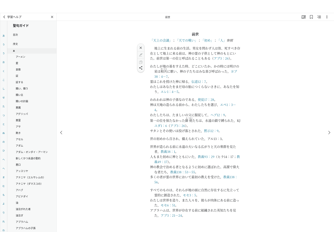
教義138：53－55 (182, 172)
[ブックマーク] (311, 17)
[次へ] (329, 119)
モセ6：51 (168, 205)
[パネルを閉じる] (52, 17)
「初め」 (207, 40)
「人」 (221, 40)
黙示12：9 (211, 130)
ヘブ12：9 (218, 114)
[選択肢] (326, 17)
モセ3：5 (189, 195)
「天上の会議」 (161, 40)
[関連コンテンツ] (319, 17)
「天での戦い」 (186, 40)
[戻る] (4, 17)
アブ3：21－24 (171, 215)
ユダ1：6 (160, 125)
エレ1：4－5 (169, 91)
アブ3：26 (221, 58)
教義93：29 (206, 156)
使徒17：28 (206, 99)
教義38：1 (168, 151)
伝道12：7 (198, 81)
